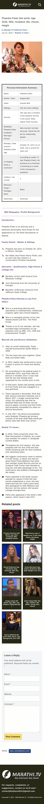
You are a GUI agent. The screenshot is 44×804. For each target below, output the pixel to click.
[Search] (39, 4)
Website (7, 694)
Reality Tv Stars (22, 33)
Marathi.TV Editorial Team (15, 30)
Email (7, 684)
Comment (9, 704)
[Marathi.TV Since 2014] (22, 4)
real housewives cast (20, 751)
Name (7, 674)
